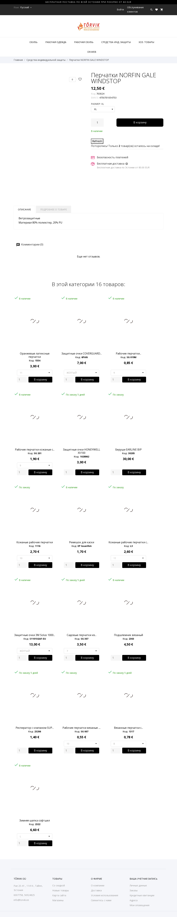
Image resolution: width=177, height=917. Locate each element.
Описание (24, 209)
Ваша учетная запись (143, 878)
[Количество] (97, 122)
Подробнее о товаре (53, 209)
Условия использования (104, 895)
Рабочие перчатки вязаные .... (82, 727)
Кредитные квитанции (142, 895)
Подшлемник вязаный (128, 635)
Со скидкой (58, 885)
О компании (97, 885)
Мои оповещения (139, 905)
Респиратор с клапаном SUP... (35, 727)
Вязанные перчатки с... (128, 727)
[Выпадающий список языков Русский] (26, 7)
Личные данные (138, 885)
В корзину (140, 122)
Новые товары (60, 890)
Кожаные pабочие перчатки (34, 542)
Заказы (134, 890)
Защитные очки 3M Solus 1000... (34, 635)
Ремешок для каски (81, 542)
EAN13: (95, 97)
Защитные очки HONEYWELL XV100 (81, 451)
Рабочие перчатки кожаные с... (34, 449)
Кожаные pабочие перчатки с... (128, 542)
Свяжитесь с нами (101, 900)
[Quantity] (22, 379)
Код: (93, 93)
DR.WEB (91, 51)
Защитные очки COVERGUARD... (82, 353)
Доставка (96, 890)
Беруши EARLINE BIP (128, 449)
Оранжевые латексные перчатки (35, 355)
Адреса (134, 900)
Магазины (57, 900)
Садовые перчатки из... (81, 635)
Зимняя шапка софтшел (34, 820)
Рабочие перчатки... (128, 353)
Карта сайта (59, 895)
